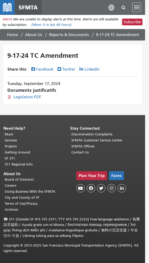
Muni (9, 134)
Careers (10, 185)
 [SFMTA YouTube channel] (80, 188)
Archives (11, 209)
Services (11, 140)
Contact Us (80, 152)
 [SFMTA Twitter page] (101, 188)
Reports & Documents (69, 34)
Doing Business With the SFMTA (30, 191)
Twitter (68, 69)
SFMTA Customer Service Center (96, 140)
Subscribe (132, 22)
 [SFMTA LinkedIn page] (122, 188)
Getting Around (17, 152)
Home (12, 34)
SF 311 (10, 158)
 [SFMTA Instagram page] (111, 188)
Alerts (7, 19)
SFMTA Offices (82, 146)
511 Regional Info (19, 164)
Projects (11, 146)
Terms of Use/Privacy (21, 203)
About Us (33, 34)
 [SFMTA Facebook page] (91, 188)
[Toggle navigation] (136, 7)
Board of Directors (19, 179)
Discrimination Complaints (91, 134)
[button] (111, 7)
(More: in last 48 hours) (51, 24)
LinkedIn (92, 69)
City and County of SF (22, 197)
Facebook (44, 69)
